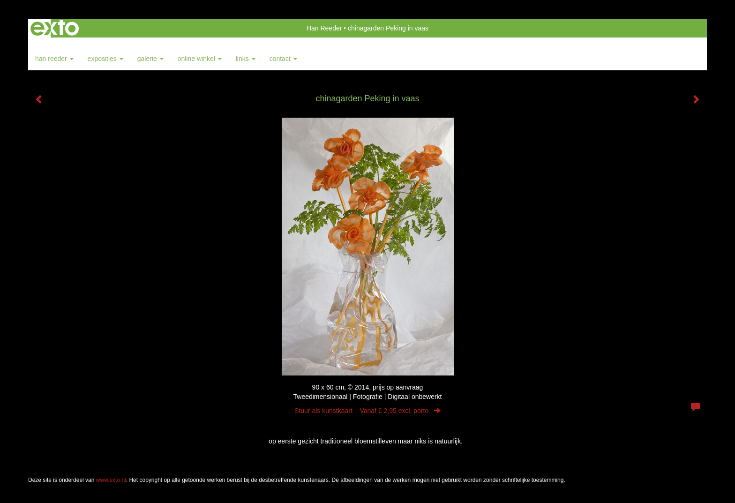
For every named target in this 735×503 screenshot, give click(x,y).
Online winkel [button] (200, 58)
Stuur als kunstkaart (367, 410)
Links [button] (245, 58)
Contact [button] (283, 58)
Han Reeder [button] (54, 58)
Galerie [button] (150, 58)
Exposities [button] (105, 58)
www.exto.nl (111, 480)
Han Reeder (324, 28)
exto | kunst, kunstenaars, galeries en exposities (54, 28)
